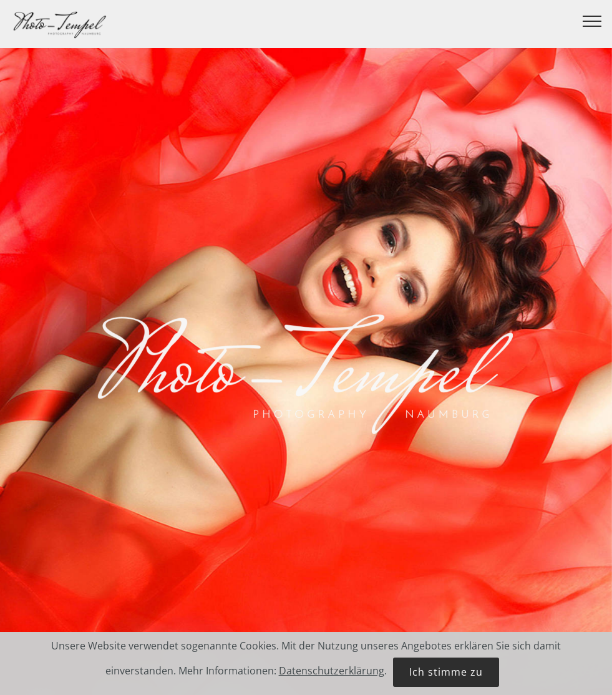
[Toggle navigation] (592, 20)
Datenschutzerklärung (331, 674)
